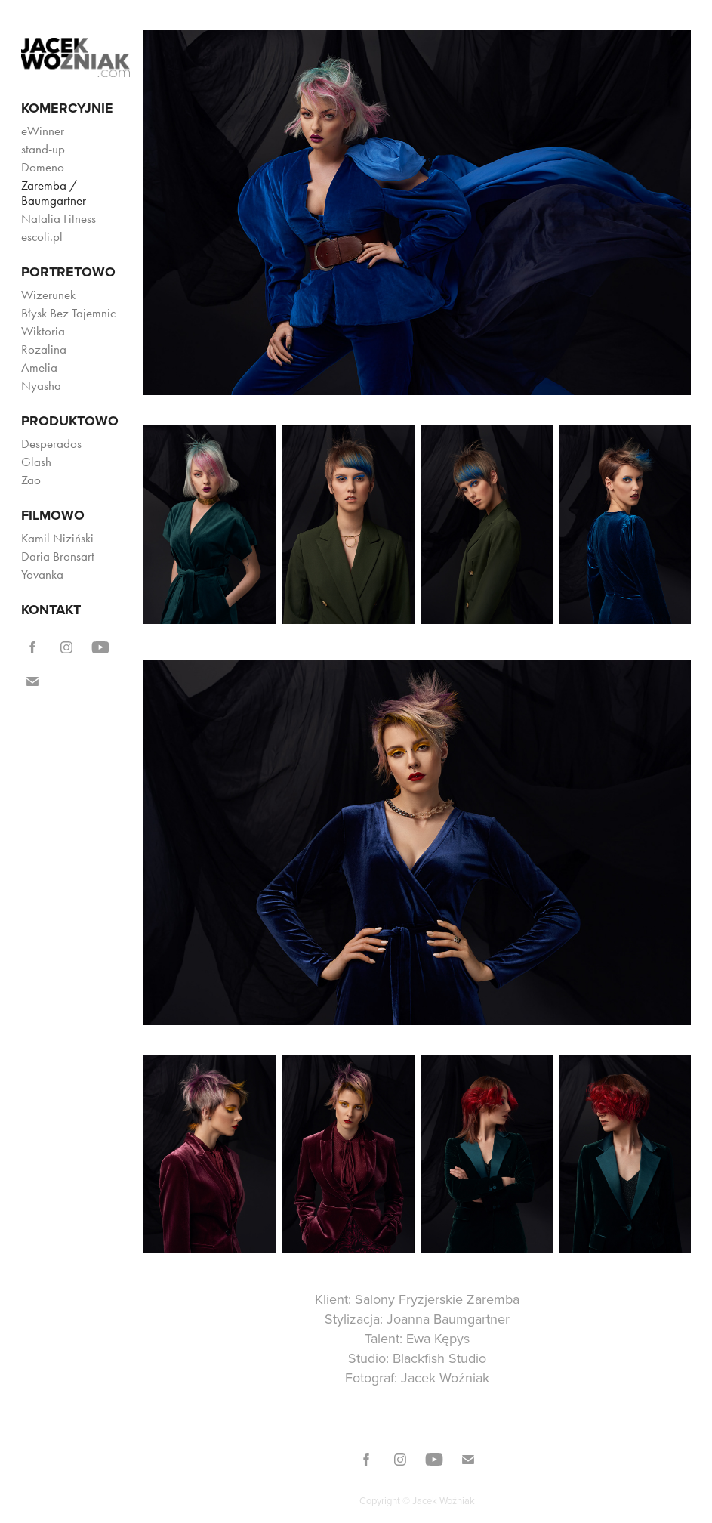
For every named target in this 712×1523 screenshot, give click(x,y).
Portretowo (68, 272)
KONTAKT (51, 609)
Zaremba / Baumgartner (53, 193)
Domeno (42, 167)
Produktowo (70, 421)
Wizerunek (48, 294)
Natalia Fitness (58, 218)
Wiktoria (43, 330)
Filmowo (53, 515)
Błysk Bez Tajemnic (68, 312)
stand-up (43, 148)
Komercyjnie (67, 108)
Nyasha (41, 385)
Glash (36, 461)
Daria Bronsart (57, 556)
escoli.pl (42, 236)
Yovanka (42, 574)
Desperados (51, 443)
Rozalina (43, 349)
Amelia (39, 367)
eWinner (42, 130)
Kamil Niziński (57, 537)
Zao (31, 479)
